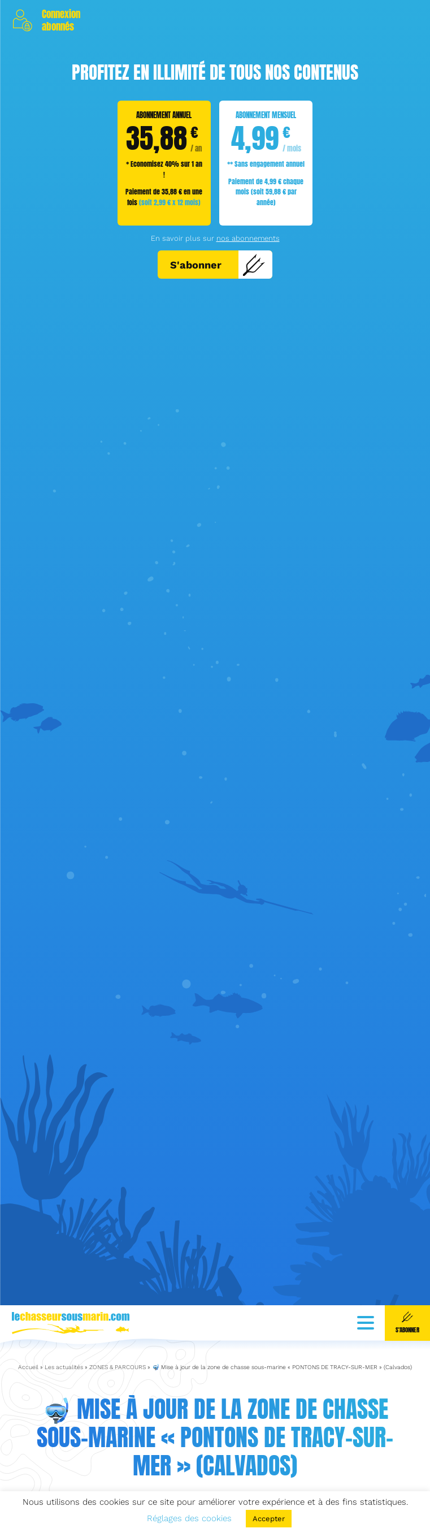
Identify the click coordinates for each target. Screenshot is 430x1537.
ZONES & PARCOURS (117, 1322)
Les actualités (64, 1322)
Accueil (28, 1322)
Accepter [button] (269, 1518)
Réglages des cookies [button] (189, 1518)
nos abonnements (248, 238)
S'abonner (218, 264)
